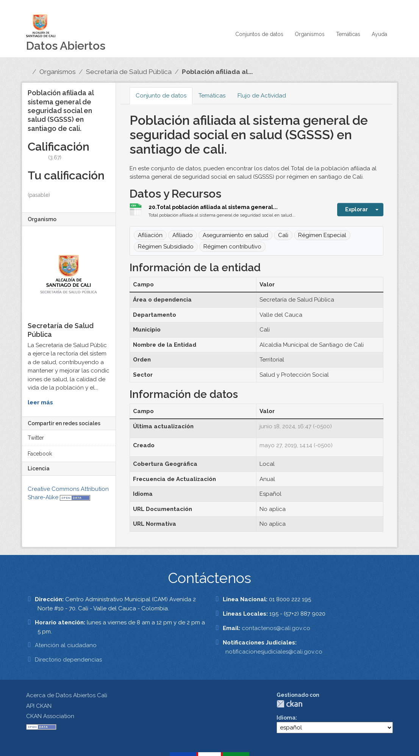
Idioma (286, 718)
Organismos (310, 34)
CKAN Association (50, 716)
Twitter (36, 438)
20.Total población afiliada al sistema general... (213, 207)
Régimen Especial (322, 235)
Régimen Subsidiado (166, 246)
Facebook (40, 454)
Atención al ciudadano (66, 645)
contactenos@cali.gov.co (276, 628)
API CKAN (39, 706)
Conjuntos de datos (259, 34)
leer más (40, 402)
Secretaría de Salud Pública (129, 71)
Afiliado (182, 235)
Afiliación (150, 235)
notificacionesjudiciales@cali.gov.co (273, 651)
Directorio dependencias (68, 659)
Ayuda (379, 34)
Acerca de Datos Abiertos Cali (66, 695)
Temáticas (348, 34)
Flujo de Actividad (262, 95)
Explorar (356, 209)
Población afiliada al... (217, 71)
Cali (283, 235)
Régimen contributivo (232, 246)
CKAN (289, 704)
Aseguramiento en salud (235, 235)
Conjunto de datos (161, 95)
